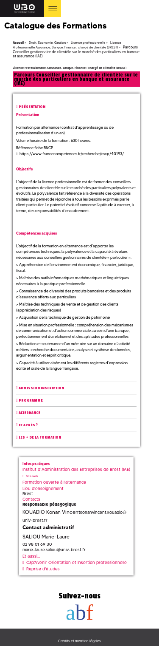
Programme (31, 400)
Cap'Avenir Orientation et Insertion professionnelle (76, 562)
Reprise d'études (43, 569)
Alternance (29, 413)
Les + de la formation (40, 437)
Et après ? (28, 425)
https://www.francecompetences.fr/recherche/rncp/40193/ (72, 153)
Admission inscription (41, 388)
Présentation (32, 107)
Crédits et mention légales (79, 641)
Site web (32, 476)
